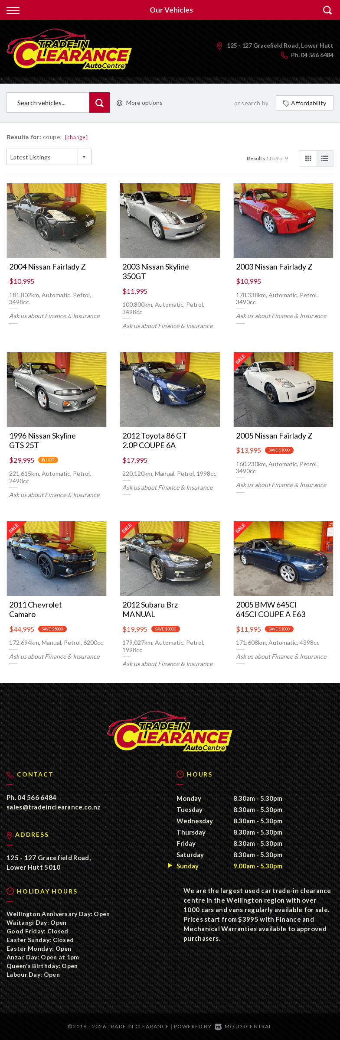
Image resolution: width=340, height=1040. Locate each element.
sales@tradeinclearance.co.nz (54, 807)
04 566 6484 (317, 54)
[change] (76, 137)
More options (140, 102)
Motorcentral (243, 1027)
